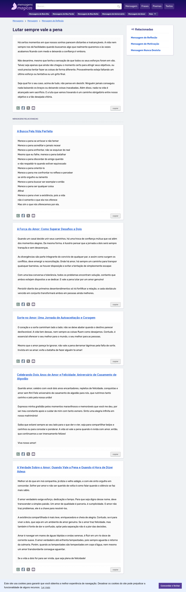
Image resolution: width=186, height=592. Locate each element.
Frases (145, 6)
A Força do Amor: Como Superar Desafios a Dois (49, 229)
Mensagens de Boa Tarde (63, 14)
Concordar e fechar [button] (170, 586)
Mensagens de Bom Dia (39, 14)
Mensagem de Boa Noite (88, 14)
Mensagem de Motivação (145, 43)
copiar (115, 108)
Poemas (157, 6)
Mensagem (131, 6)
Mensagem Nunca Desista (145, 50)
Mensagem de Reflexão (53, 21)
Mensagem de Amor (136, 14)
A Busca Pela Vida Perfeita (35, 131)
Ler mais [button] (45, 587)
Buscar (118, 6)
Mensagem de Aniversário (113, 14)
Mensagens (18, 21)
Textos (169, 6)
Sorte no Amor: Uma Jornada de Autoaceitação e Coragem (56, 317)
